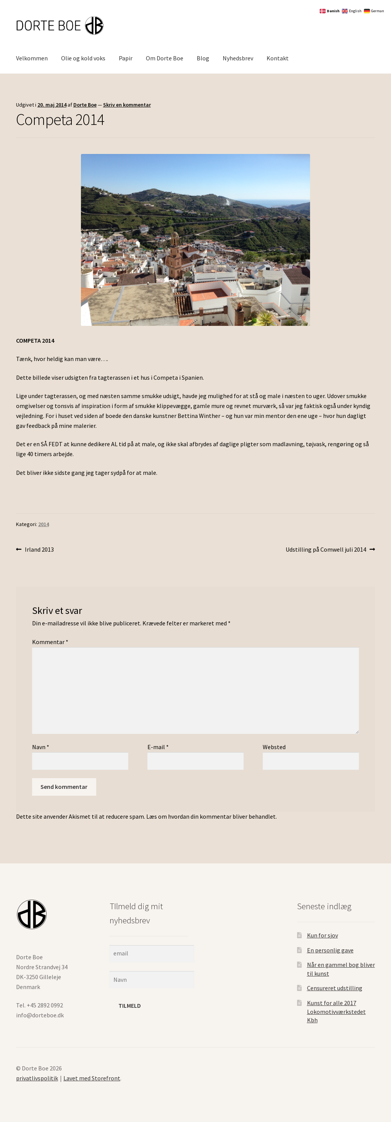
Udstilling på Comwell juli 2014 (326, 549)
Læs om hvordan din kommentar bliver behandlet (211, 816)
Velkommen (32, 58)
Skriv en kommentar (127, 104)
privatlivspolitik (37, 1078)
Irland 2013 (39, 549)
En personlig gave (330, 950)
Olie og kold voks (83, 58)
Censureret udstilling (334, 988)
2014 (43, 524)
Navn (40, 747)
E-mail (158, 747)
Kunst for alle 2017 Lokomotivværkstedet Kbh (336, 1011)
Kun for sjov (322, 935)
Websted (274, 747)
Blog (203, 58)
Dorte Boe (85, 104)
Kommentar (50, 642)
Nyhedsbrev (238, 58)
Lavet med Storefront (91, 1078)
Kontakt (278, 58)
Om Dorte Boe (164, 58)
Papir (125, 58)
